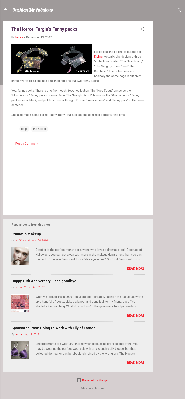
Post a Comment (26, 143)
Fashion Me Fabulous (33, 10)
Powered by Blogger (93, 380)
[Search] (179, 11)
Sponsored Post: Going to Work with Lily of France (53, 328)
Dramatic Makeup (26, 234)
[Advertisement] (169, 81)
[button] (142, 30)
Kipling (98, 56)
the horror (39, 129)
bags (24, 129)
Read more (136, 268)
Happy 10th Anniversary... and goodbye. (44, 281)
